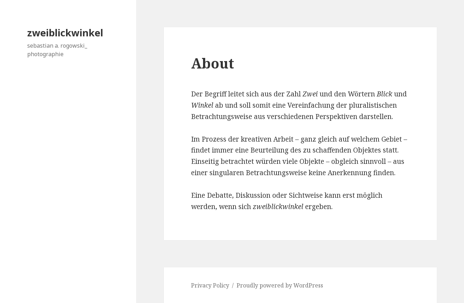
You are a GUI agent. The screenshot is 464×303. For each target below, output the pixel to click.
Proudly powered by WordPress (280, 285)
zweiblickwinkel (65, 32)
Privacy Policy (210, 285)
